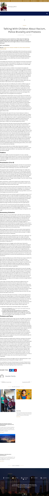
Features (24, 25)
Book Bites (18, 410)
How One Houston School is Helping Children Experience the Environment (7, 424)
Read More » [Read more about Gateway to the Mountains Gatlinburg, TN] (2, 461)
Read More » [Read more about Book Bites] (18, 416)
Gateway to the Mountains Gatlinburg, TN (5, 455)
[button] (0, 14)
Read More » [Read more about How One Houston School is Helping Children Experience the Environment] (2, 432)
